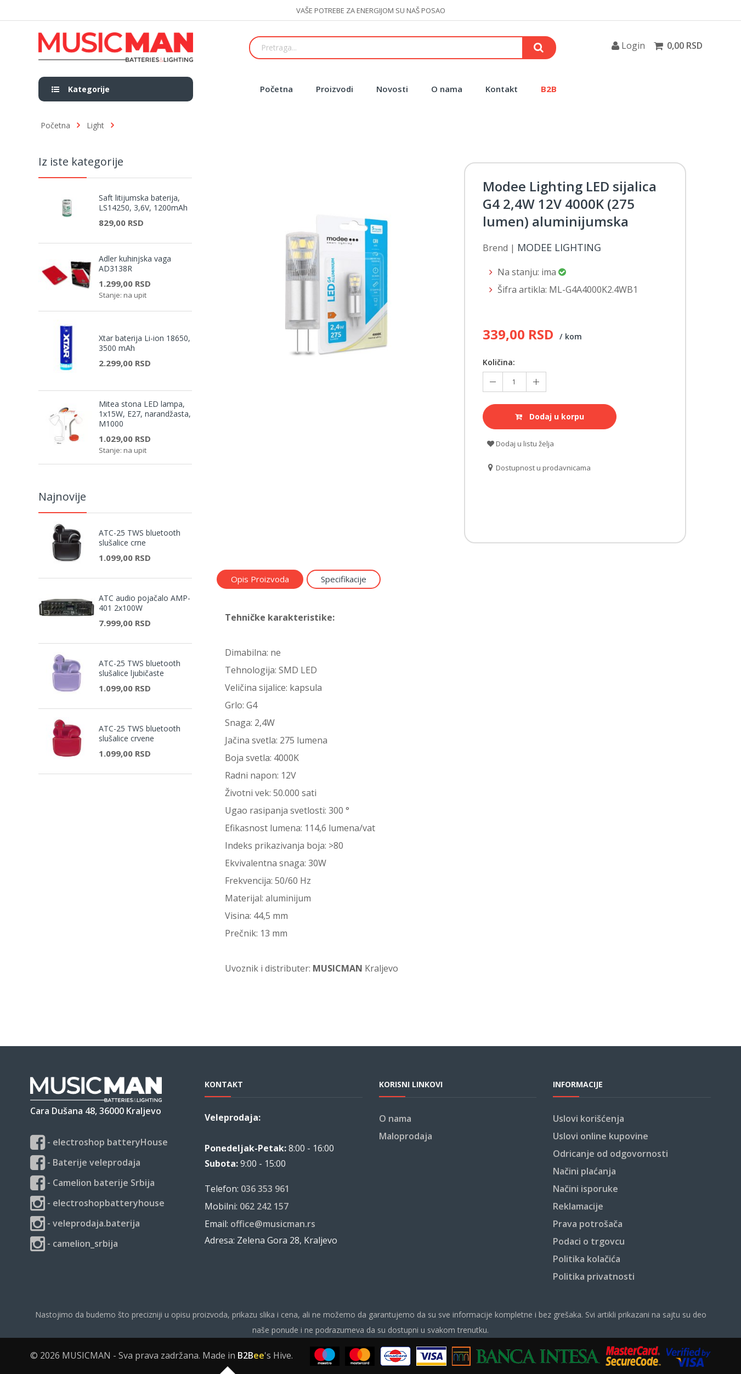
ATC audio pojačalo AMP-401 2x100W (144, 603)
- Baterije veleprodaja (85, 1162)
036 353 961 (265, 1189)
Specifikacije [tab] (343, 579)
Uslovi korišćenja (588, 1118)
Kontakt (501, 88)
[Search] (386, 47)
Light (95, 125)
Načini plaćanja (584, 1171)
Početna (276, 88)
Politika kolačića (586, 1259)
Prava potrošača (588, 1224)
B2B (549, 88)
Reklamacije (578, 1206)
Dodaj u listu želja (520, 443)
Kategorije (81, 89)
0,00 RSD (685, 45)
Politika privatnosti (594, 1276)
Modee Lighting (559, 248)
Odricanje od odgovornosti (610, 1154)
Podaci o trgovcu (589, 1241)
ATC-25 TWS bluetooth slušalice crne (139, 538)
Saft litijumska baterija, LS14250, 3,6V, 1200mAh (143, 203)
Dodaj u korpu (549, 416)
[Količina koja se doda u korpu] (514, 382)
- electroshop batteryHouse (99, 1142)
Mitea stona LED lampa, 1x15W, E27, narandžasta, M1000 (145, 414)
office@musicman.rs (272, 1224)
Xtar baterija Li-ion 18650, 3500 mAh (144, 343)
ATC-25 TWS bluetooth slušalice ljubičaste (139, 668)
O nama (446, 88)
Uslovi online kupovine (600, 1136)
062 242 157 (264, 1206)
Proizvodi (334, 88)
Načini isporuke (585, 1189)
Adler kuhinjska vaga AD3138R (135, 264)
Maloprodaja (405, 1136)
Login (628, 45)
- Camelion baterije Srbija (92, 1182)
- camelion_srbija (74, 1243)
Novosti (392, 88)
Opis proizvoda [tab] (260, 579)
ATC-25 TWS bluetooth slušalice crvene (139, 733)
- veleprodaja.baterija (85, 1223)
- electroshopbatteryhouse (97, 1203)
